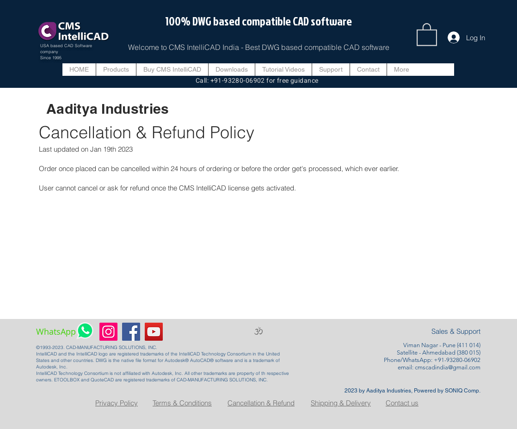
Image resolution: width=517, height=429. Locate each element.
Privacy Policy (116, 402)
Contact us (402, 402)
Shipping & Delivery (341, 402)
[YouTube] (154, 332)
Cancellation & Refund (261, 402)
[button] (427, 34)
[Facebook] (131, 332)
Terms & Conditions (182, 402)
